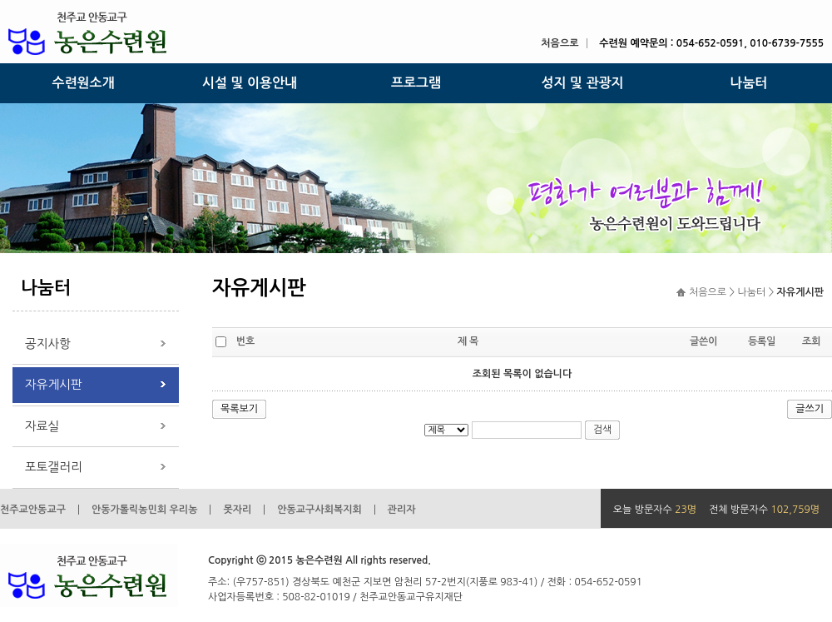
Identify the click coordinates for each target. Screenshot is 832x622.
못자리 (237, 510)
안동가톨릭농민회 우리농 (144, 510)
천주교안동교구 (33, 510)
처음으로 (559, 43)
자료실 (42, 426)
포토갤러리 (53, 466)
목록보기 (239, 409)
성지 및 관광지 (582, 83)
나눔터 (748, 83)
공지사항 (48, 343)
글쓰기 (809, 409)
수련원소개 (83, 83)
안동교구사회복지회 (319, 510)
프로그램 (416, 83)
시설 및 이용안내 (249, 83)
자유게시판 (53, 384)
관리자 (402, 510)
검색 (602, 430)
